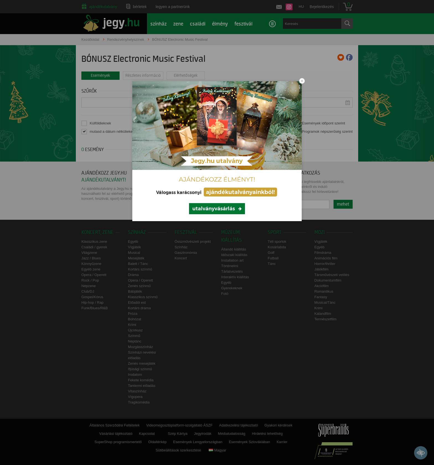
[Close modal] (302, 81)
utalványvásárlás (213, 209)
